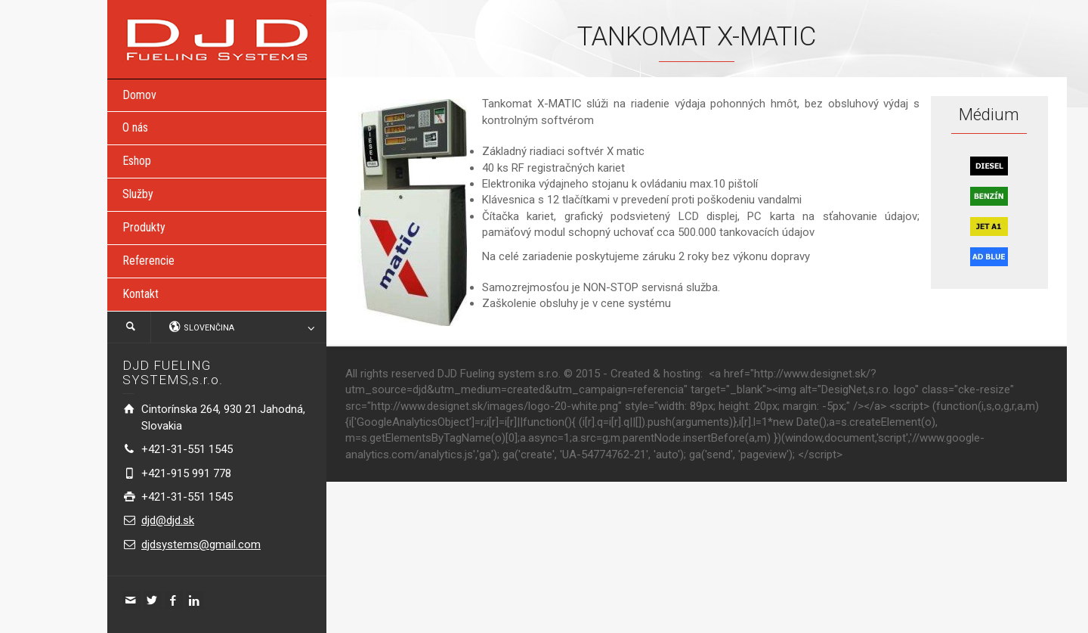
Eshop (136, 161)
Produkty (143, 227)
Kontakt (140, 294)
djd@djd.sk (167, 520)
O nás (135, 127)
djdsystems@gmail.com (201, 544)
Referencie (148, 260)
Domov (139, 95)
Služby (137, 194)
